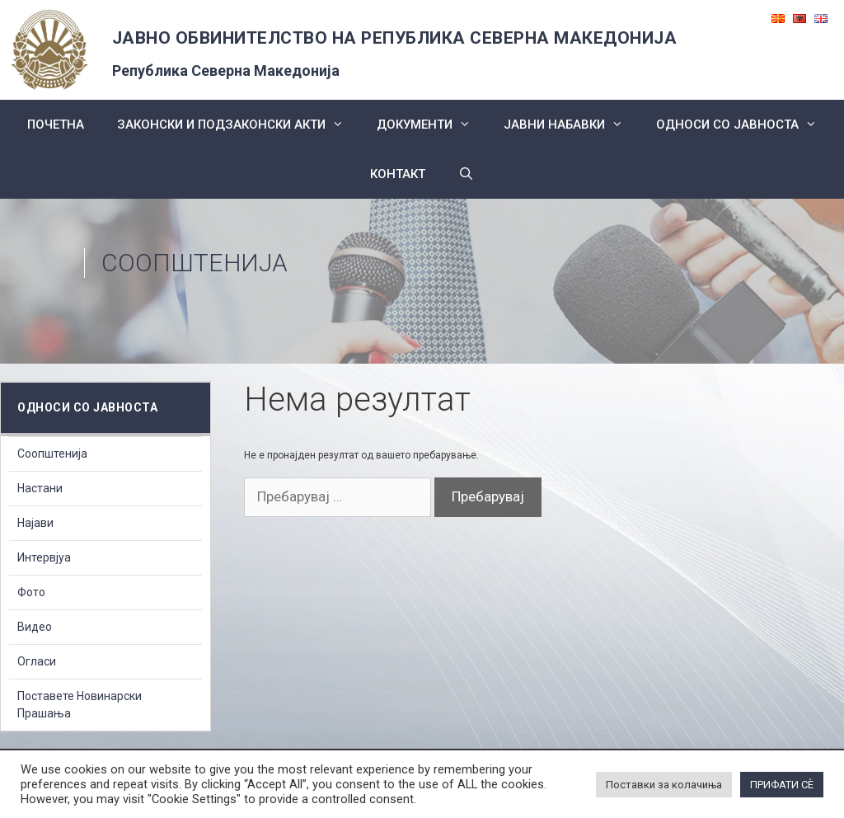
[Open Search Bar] (466, 174)
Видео (34, 626)
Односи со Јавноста (744, 124)
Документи (432, 124)
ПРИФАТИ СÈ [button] (782, 784)
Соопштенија (52, 453)
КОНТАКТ (397, 174)
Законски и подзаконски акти (238, 124)
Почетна (55, 124)
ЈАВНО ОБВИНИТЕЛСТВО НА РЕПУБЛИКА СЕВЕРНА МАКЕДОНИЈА (395, 38)
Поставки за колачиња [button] (664, 784)
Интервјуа (44, 557)
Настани (40, 488)
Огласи (36, 661)
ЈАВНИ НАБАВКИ (572, 124)
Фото (31, 592)
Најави (35, 522)
